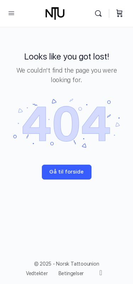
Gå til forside (66, 172)
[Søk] (100, 13)
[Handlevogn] (119, 13)
